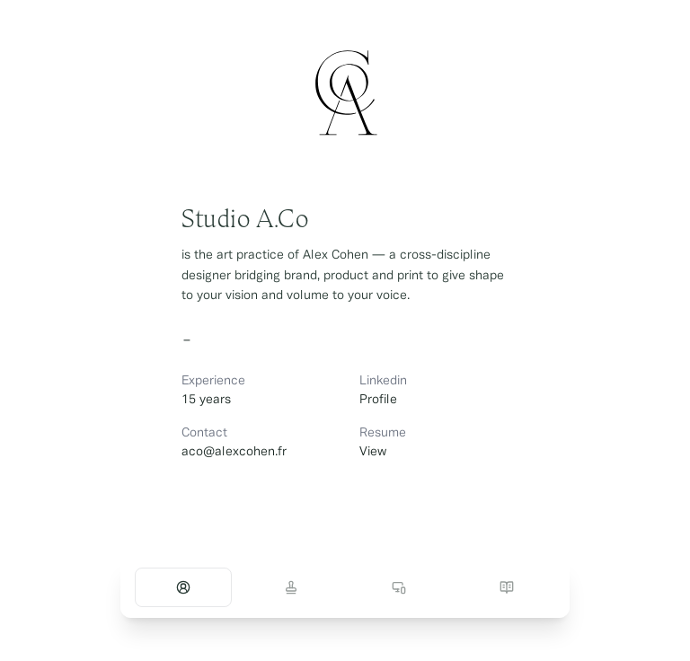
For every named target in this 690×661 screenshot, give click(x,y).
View (372, 452)
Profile (378, 400)
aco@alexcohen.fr (234, 452)
